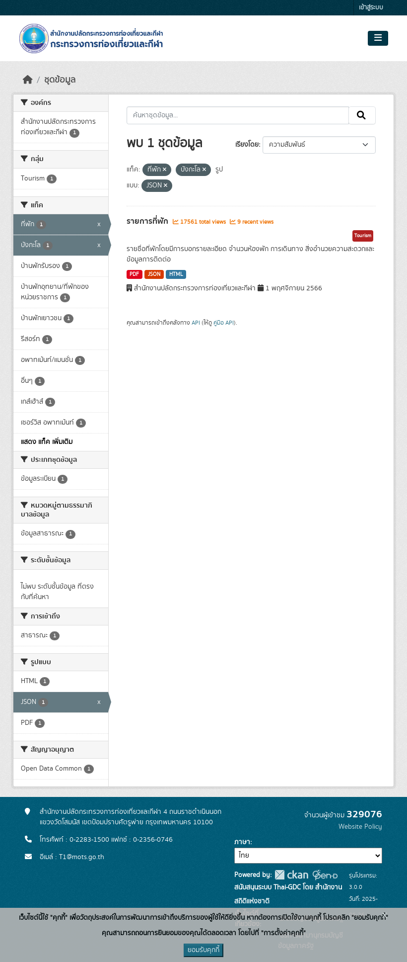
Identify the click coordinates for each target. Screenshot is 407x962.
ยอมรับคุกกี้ (203, 950)
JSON (154, 274)
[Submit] (362, 115)
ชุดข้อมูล (59, 80)
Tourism (362, 235)
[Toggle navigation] (378, 38)
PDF (134, 274)
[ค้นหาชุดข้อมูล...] (238, 115)
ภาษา (242, 842)
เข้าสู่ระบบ (371, 7)
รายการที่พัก (148, 221)
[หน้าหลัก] (28, 80)
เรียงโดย (247, 145)
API (196, 322)
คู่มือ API (223, 322)
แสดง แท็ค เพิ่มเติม (46, 442)
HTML (176, 274)
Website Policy (360, 827)
